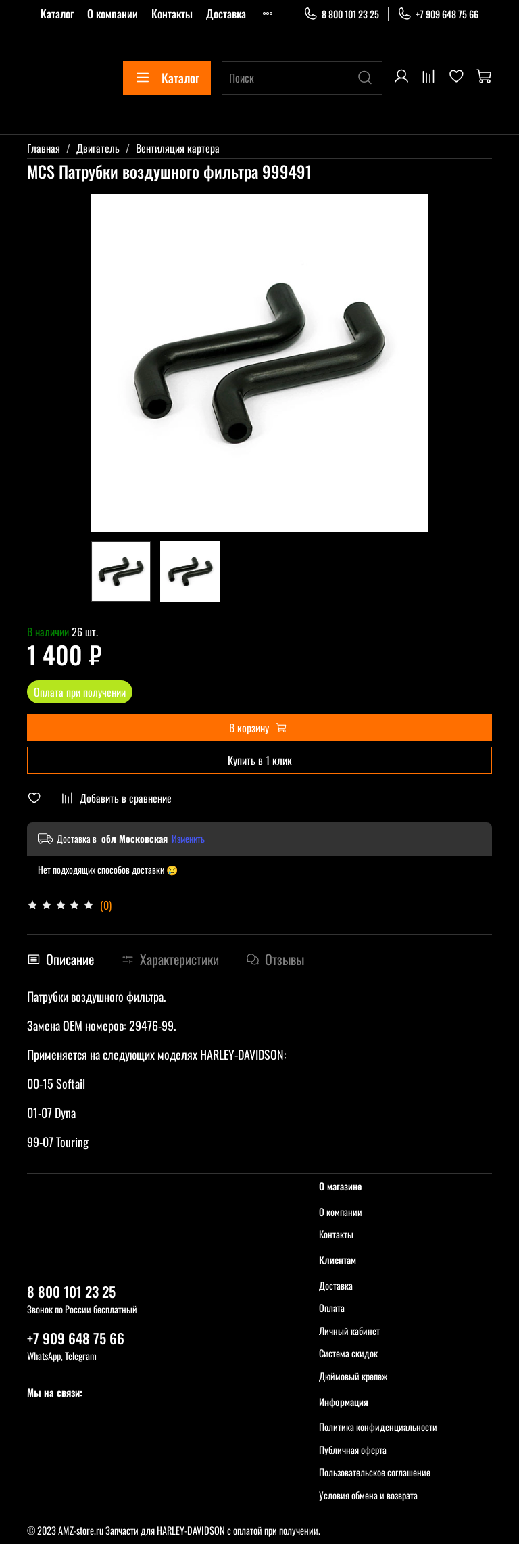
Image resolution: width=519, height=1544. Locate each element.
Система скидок (348, 1353)
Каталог (57, 13)
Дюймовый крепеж (353, 1376)
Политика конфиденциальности (378, 1427)
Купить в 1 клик (260, 760)
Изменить (188, 839)
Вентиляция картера (178, 148)
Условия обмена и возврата (368, 1495)
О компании (112, 13)
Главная (43, 148)
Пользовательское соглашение (374, 1472)
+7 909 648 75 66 (437, 14)
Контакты (172, 13)
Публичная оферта (353, 1450)
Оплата (332, 1308)
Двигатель (98, 148)
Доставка (226, 13)
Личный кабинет (349, 1331)
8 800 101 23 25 (341, 14)
